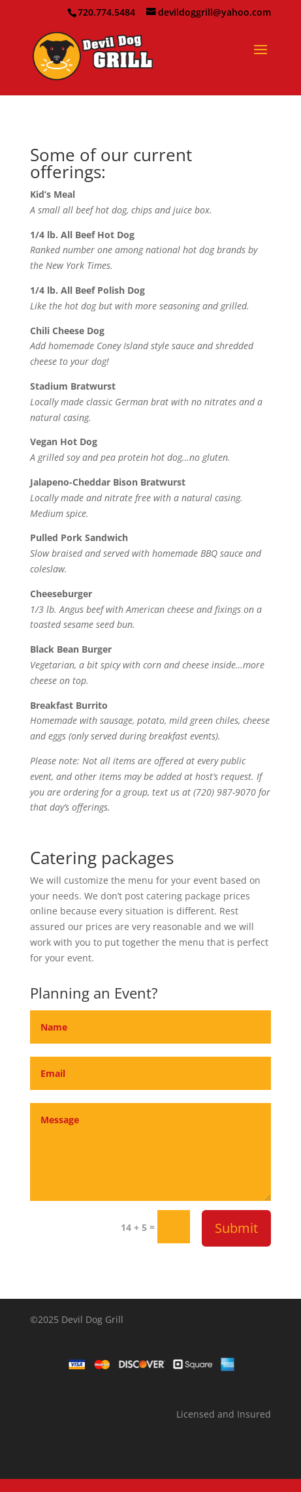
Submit (236, 1228)
